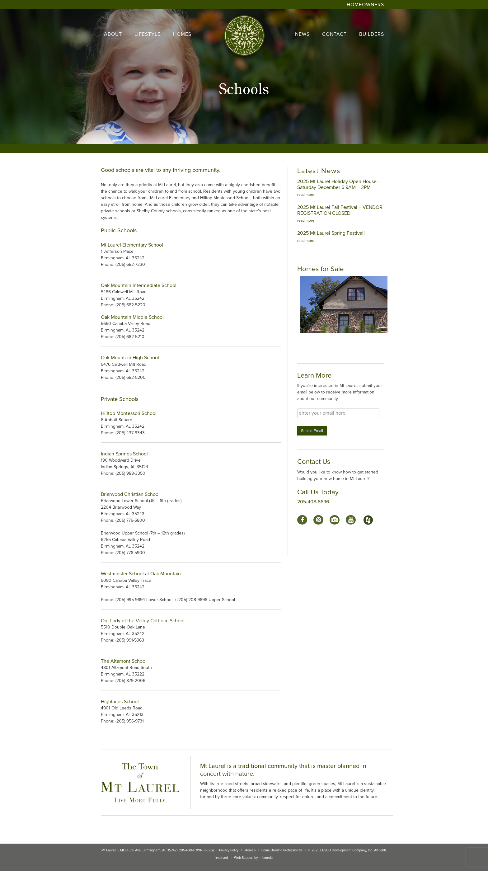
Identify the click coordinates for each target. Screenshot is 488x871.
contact (334, 34)
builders (371, 34)
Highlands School (120, 702)
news (302, 34)
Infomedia (266, 858)
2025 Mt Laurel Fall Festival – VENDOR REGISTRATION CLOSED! (339, 210)
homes (182, 34)
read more (305, 194)
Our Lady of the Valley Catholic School (143, 621)
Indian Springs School (124, 454)
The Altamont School (124, 661)
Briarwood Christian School (130, 494)
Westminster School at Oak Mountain (141, 574)
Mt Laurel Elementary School (132, 245)
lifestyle (147, 34)
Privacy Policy (228, 850)
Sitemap (250, 850)
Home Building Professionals (282, 850)
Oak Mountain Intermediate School (138, 285)
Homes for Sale (320, 269)
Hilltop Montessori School (129, 413)
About (113, 34)
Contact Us (313, 462)
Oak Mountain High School (130, 358)
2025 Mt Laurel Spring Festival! (331, 233)
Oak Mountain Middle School (132, 317)
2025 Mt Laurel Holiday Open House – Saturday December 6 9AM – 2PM (339, 184)
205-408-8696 (313, 502)
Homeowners (365, 5)
